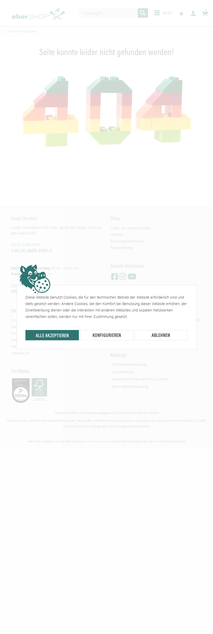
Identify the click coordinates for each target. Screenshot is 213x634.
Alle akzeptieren (52, 335)
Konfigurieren (106, 335)
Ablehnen (161, 335)
